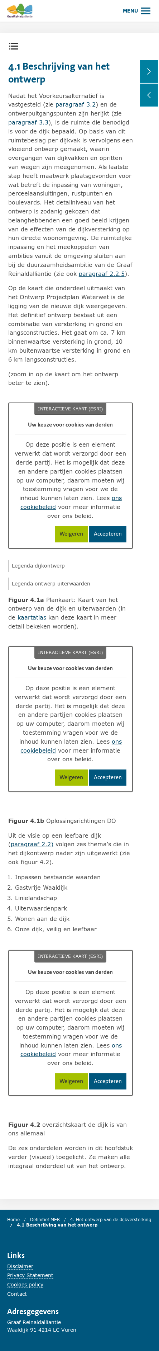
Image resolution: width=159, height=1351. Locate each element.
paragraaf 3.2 (76, 104)
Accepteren (110, 535)
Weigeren (73, 535)
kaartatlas (32, 617)
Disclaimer (20, 1266)
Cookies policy (25, 1284)
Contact (17, 1294)
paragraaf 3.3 (28, 122)
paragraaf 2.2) (32, 844)
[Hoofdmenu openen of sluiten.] (136, 10)
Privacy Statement (30, 1275)
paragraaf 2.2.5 (102, 273)
